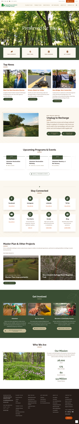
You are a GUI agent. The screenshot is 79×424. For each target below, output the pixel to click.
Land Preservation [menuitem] (31, 406)
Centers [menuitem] (17, 399)
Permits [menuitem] (17, 410)
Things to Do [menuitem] (37, 5)
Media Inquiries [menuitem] (68, 402)
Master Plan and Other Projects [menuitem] (32, 403)
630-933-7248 (5, 410)
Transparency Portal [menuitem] (57, 404)
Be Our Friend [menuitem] (43, 401)
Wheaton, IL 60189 (6, 398)
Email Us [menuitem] (67, 397)
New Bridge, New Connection (62, 90)
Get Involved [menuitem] (55, 5)
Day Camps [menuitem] (18, 413)
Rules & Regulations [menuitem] (56, 408)
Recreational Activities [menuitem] (20, 411)
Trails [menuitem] (17, 401)
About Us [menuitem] (63, 5)
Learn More (8, 99)
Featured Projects (8, 253)
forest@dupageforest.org (8, 400)
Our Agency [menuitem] (55, 397)
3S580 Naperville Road (7, 396)
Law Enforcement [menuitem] (68, 399)
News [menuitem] (29, 407)
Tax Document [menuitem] (55, 412)
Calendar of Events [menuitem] (19, 408)
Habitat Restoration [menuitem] (32, 397)
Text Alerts (14, 1)
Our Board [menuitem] (55, 399)
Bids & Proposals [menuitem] (56, 406)
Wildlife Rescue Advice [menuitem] (32, 401)
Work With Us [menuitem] (43, 399)
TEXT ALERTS (67, 413)
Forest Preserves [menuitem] (19, 397)
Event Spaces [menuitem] (18, 402)
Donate (69, 417)
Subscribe (49, 227)
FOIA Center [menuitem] (55, 402)
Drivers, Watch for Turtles (36, 90)
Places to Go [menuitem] (28, 5)
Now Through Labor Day (53, 115)
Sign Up (30, 227)
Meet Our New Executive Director (14, 90)
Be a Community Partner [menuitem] (45, 402)
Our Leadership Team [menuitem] (57, 401)
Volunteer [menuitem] (42, 397)
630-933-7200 (5, 402)
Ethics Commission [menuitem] (69, 404)
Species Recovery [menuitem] (31, 399)
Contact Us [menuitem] (71, 5)
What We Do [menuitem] (46, 5)
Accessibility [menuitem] (55, 410)
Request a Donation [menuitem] (69, 406)
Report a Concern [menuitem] (68, 401)
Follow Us (11, 206)
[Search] (76, 5)
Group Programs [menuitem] (19, 415)
